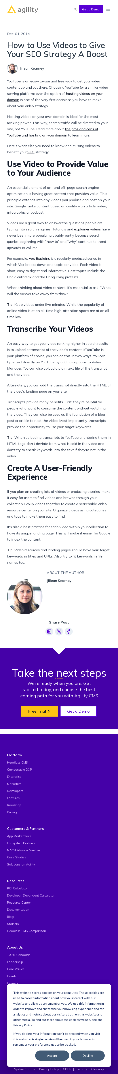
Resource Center (19, 902)
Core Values (16, 969)
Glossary (97, 1069)
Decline (88, 1055)
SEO (30, 152)
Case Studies (16, 857)
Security (81, 1069)
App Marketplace (19, 836)
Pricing (12, 812)
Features (13, 798)
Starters (13, 924)
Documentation (18, 910)
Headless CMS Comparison (26, 931)
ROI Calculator (17, 888)
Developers (15, 791)
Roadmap (14, 805)
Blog (10, 917)
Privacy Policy (22, 1025)
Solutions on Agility (21, 864)
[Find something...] (75, 9)
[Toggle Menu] (108, 9)
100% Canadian (18, 955)
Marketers (14, 784)
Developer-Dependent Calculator (31, 895)
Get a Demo (90, 9)
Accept (52, 1055)
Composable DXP (19, 770)
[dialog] (59, 1025)
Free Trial (39, 711)
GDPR (67, 1069)
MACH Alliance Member (23, 850)
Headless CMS (17, 762)
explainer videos (87, 229)
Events (12, 976)
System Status (24, 1069)
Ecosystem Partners (21, 843)
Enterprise (14, 777)
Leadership (15, 962)
